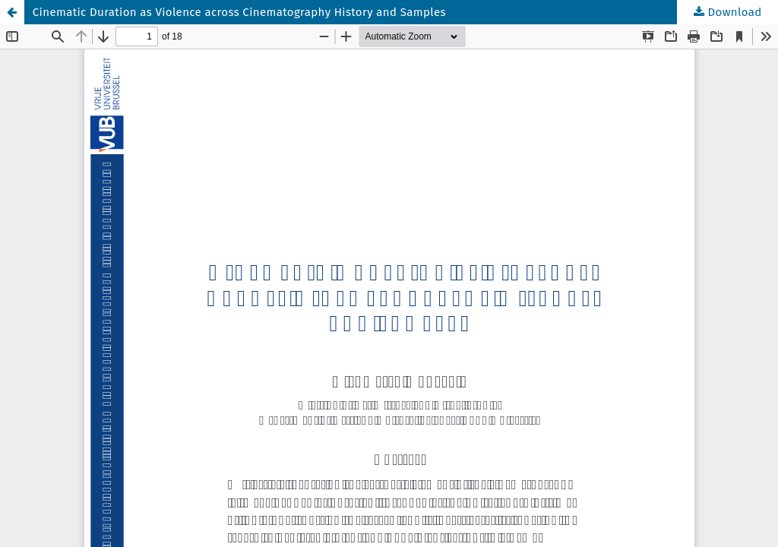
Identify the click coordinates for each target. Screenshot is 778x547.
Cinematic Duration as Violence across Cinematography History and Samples (239, 12)
